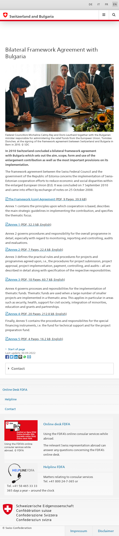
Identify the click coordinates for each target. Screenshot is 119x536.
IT (98, 4)
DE (90, 4)
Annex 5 (36, 339)
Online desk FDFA (56, 424)
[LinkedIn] (16, 356)
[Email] (29, 356)
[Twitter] (12, 356)
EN (115, 4)
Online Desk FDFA (15, 389)
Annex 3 (37, 279)
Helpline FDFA (54, 467)
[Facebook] (7, 356)
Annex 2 (36, 249)
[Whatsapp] (25, 356)
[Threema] (20, 356)
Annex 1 (30, 224)
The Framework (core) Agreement (47, 199)
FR (106, 4)
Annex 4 (38, 314)
